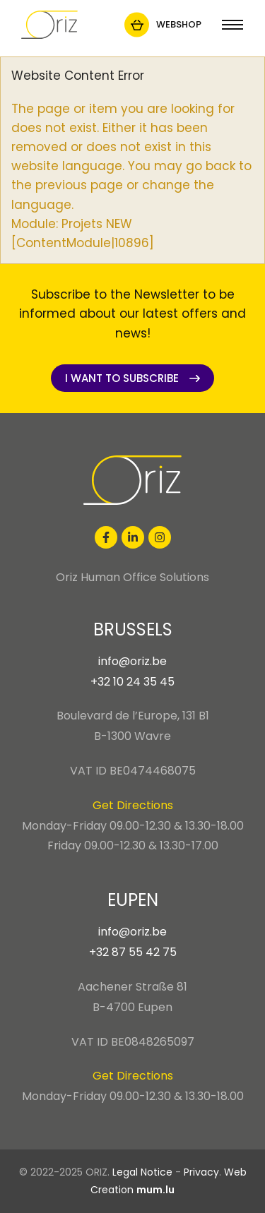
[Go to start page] (49, 24)
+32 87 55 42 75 (133, 952)
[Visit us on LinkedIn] (133, 537)
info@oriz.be (132, 661)
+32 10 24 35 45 (132, 682)
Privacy (201, 1172)
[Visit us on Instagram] (159, 537)
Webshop (178, 24)
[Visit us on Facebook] (106, 537)
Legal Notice (142, 1172)
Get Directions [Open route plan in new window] (133, 805)
